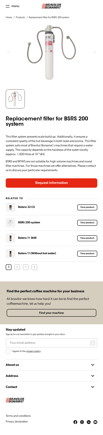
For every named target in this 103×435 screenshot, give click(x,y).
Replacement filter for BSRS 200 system (49, 17)
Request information (51, 183)
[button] (15, 98)
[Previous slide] (8, 52)
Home (9, 17)
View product (87, 207)
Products (20, 17)
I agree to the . (26, 351)
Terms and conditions (18, 416)
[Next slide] (94, 52)
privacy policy (33, 351)
